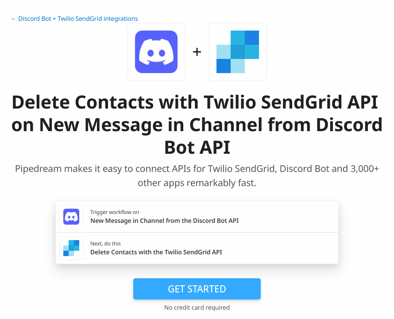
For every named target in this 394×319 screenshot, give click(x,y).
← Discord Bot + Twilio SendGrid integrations (74, 19)
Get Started (197, 289)
